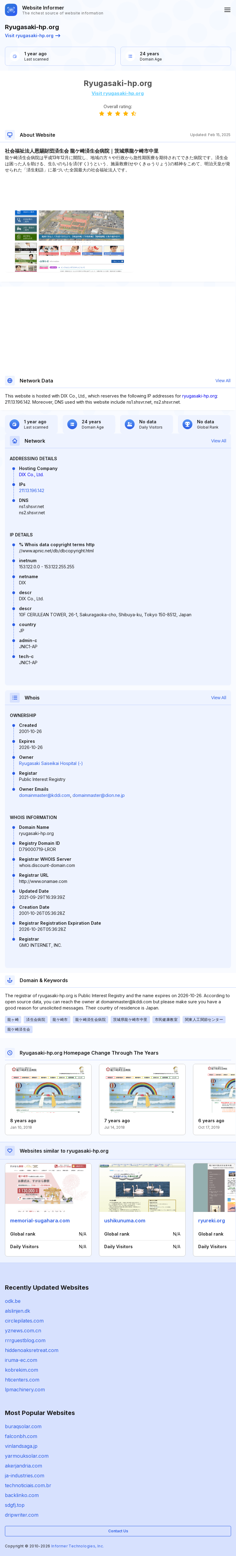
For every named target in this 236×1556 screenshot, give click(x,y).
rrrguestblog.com (25, 1340)
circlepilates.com (24, 1321)
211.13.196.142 (31, 490)
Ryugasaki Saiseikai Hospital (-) (51, 763)
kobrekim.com (21, 1370)
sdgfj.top (15, 1505)
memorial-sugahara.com (40, 1220)
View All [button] (222, 380)
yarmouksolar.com (27, 1456)
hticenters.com (22, 1380)
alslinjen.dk (17, 1311)
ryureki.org (211, 1220)
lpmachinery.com (25, 1389)
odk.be (13, 1301)
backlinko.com (22, 1495)
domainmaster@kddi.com (44, 795)
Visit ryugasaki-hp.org (32, 35)
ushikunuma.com (124, 1220)
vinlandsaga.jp (21, 1446)
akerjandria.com (23, 1466)
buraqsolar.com (23, 1426)
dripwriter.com (21, 1515)
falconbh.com (21, 1436)
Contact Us (118, 1531)
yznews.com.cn (23, 1330)
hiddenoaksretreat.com (31, 1350)
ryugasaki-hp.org (199, 395)
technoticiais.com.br (28, 1485)
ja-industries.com (24, 1475)
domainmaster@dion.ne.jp (99, 795)
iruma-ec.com (21, 1360)
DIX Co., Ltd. (31, 474)
